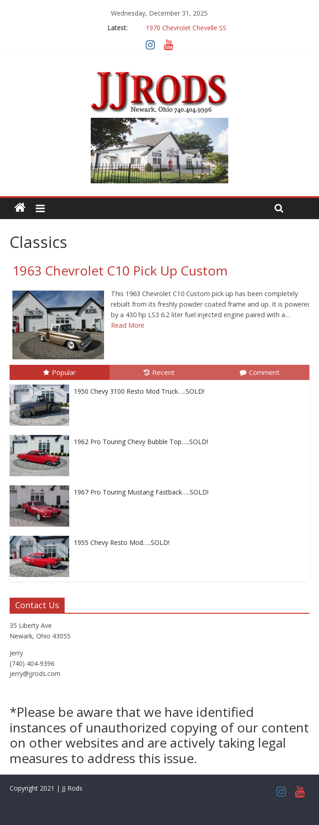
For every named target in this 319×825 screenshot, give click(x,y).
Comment (260, 372)
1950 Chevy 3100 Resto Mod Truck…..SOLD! (139, 391)
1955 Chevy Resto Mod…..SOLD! (122, 542)
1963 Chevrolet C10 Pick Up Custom (120, 270)
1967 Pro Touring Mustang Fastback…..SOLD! (141, 492)
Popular (59, 372)
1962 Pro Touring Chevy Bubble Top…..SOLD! (141, 441)
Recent (159, 372)
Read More (127, 325)
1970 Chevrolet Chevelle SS (186, 27)
